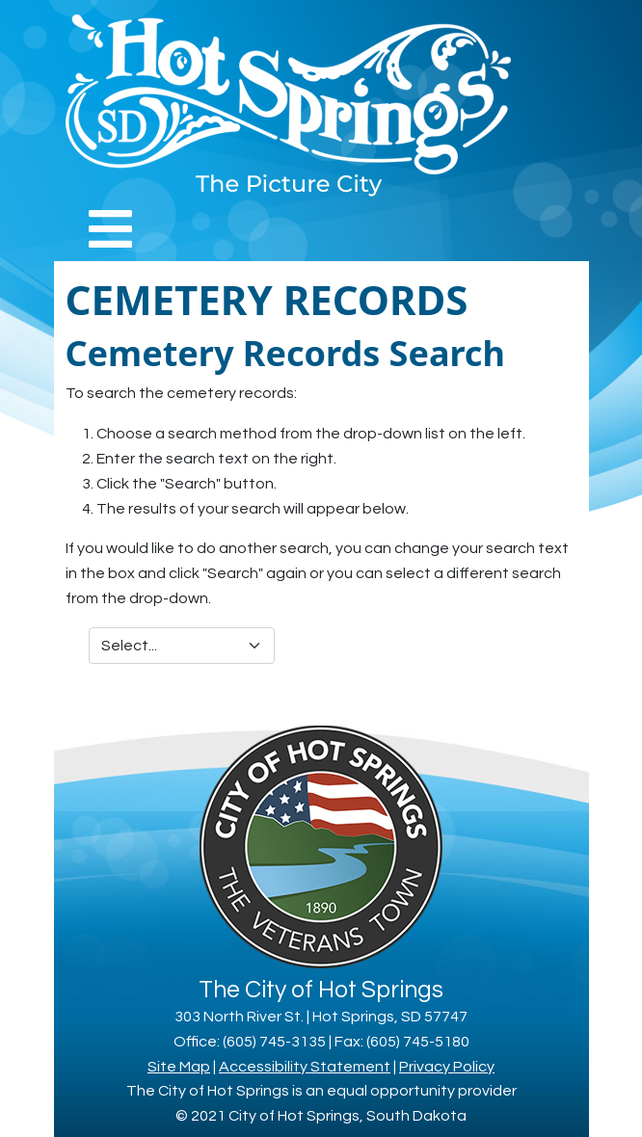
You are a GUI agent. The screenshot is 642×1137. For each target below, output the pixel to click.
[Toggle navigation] (110, 228)
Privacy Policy (447, 1066)
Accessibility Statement (304, 1066)
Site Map (178, 1066)
